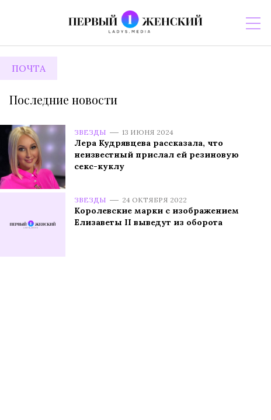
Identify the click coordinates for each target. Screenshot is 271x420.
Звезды (90, 132)
